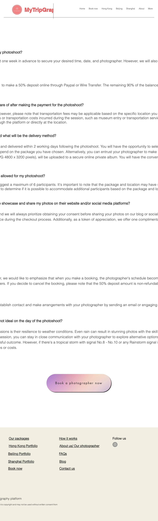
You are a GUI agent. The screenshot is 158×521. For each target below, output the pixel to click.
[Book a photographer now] (78, 383)
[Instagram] (115, 444)
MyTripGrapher (44, 9)
